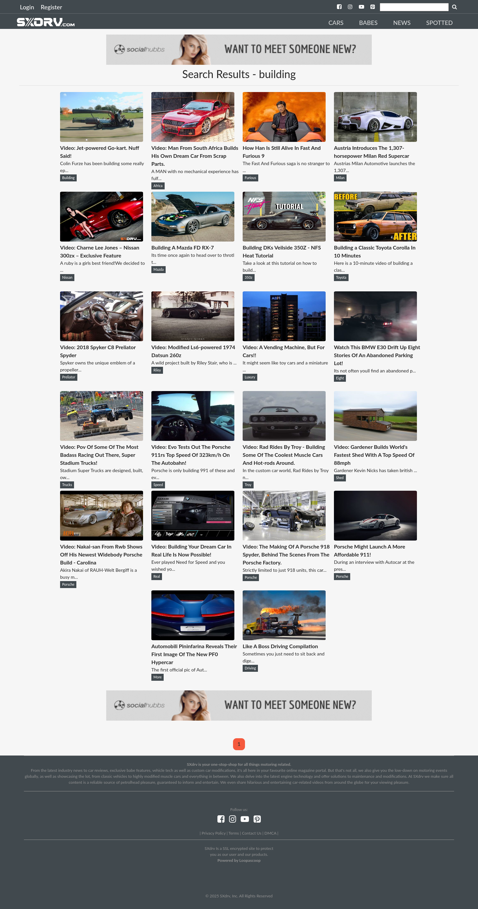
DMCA (271, 833)
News (402, 22)
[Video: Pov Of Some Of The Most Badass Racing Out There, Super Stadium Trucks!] (101, 439)
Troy (248, 485)
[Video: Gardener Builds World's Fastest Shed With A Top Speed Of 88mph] (375, 439)
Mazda (158, 269)
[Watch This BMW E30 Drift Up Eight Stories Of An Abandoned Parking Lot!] (375, 339)
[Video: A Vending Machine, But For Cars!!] (284, 339)
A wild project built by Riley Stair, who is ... (194, 362)
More (157, 677)
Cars (335, 22)
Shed (340, 478)
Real (156, 576)
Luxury (250, 377)
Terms (233, 833)
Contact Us (251, 833)
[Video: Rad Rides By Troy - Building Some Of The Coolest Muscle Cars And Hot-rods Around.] (284, 439)
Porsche (68, 584)
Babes (368, 22)
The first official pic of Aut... (179, 669)
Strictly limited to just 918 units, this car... (285, 570)
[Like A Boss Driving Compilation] (284, 638)
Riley (157, 370)
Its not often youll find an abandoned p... (375, 370)
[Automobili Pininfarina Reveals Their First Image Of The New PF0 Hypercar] (192, 638)
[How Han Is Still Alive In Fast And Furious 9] (284, 140)
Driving (250, 668)
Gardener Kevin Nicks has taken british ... (375, 470)
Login (27, 7)
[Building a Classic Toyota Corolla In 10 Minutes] (375, 239)
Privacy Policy (213, 833)
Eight (340, 378)
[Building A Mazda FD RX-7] (192, 239)
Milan (340, 178)
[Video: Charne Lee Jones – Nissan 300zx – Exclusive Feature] (101, 239)
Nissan (67, 277)
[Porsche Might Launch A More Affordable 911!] (375, 538)
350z (248, 277)
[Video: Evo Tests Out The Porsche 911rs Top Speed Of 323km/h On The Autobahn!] (192, 439)
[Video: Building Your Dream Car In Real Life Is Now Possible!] (192, 538)
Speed (158, 485)
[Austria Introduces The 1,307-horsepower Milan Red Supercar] (375, 140)
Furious (250, 178)
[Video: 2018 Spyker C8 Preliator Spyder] (101, 339)
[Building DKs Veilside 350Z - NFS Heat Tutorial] (284, 239)
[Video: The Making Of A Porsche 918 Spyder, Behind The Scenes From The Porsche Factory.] (284, 538)
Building (68, 178)
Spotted (439, 22)
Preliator (68, 377)
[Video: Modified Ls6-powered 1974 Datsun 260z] (192, 339)
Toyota (341, 277)
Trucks (67, 485)
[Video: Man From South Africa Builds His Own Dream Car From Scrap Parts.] (192, 140)
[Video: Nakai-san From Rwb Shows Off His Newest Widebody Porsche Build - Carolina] (101, 538)
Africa (157, 186)
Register (51, 7)
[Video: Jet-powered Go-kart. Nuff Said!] (101, 140)
